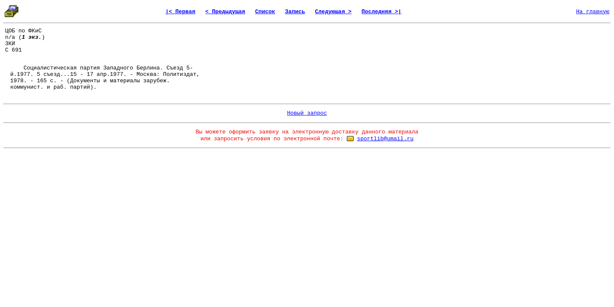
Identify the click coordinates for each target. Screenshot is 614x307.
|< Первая (180, 12)
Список (265, 12)
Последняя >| (381, 12)
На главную (592, 12)
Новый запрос (307, 113)
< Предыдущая (225, 12)
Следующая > (333, 12)
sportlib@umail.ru (385, 139)
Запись (295, 12)
